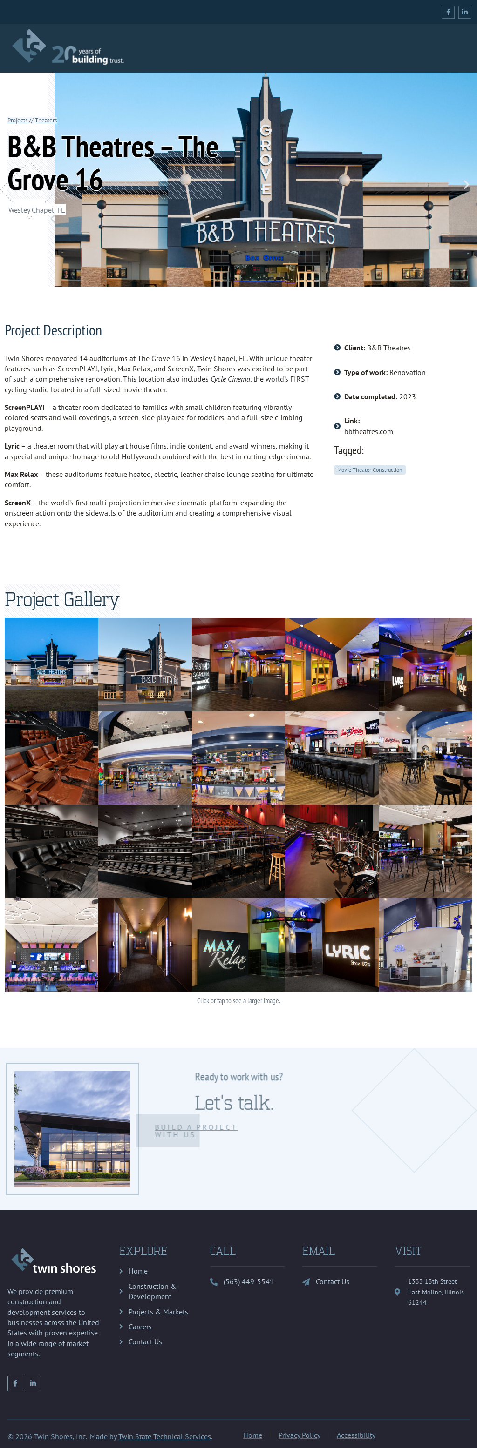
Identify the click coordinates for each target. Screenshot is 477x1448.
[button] (466, 184)
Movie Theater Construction (369, 469)
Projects (17, 120)
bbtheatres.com (368, 431)
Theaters (46, 120)
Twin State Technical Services (164, 1436)
